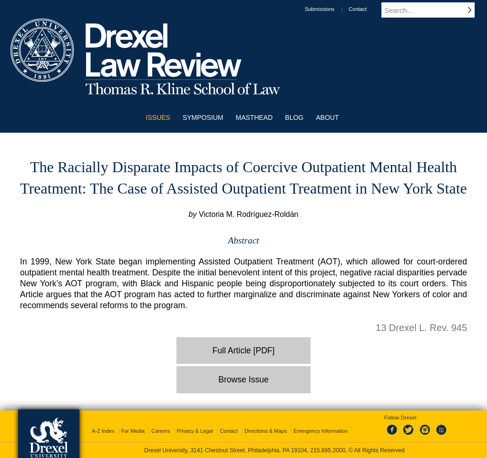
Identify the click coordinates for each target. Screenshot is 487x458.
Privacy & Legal (195, 431)
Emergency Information (320, 431)
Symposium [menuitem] (203, 117)
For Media (133, 431)
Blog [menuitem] (294, 117)
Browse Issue (243, 379)
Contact (367, 9)
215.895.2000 (327, 450)
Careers (160, 431)
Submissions (328, 9)
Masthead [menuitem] (254, 117)
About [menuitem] (327, 117)
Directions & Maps (265, 431)
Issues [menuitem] (158, 117)
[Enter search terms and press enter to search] (433, 10)
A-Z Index (103, 431)
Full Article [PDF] (244, 350)
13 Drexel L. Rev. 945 (421, 327)
